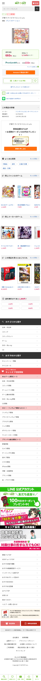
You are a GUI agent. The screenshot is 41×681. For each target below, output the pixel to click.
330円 (30, 304)
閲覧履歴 (28, 679)
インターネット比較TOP (10, 573)
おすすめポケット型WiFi (10, 577)
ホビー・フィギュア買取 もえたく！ (14, 408)
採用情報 (25, 637)
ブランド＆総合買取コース (11, 439)
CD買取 (4, 403)
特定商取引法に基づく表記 (20, 661)
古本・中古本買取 (8, 381)
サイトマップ (20, 651)
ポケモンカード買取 (9, 430)
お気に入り (12, 679)
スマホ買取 (6, 462)
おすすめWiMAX (7, 582)
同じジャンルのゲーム (22, 175)
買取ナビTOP (6, 555)
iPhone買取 (6, 466)
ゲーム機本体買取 (8, 394)
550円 (10, 308)
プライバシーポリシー (26, 641)
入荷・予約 (21, 679)
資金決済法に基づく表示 (26, 647)
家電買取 (5, 444)
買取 (36, 3)
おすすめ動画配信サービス (11, 568)
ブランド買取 (6, 475)
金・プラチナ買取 (8, 480)
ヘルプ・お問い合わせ (9, 604)
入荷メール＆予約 (19, 81)
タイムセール (6, 365)
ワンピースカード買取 (9, 435)
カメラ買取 (6, 448)
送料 (13, 164)
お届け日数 (23, 164)
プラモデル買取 (7, 421)
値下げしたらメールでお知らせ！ (20, 87)
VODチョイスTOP (8, 559)
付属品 (5, 164)
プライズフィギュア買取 (10, 417)
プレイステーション (13, 21)
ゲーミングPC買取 (8, 453)
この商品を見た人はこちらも (22, 257)
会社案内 (16, 637)
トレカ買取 (6, 426)
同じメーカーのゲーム (22, 216)
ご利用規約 (10, 647)
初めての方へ (6, 600)
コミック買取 (6, 385)
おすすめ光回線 (7, 586)
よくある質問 (22, 158)
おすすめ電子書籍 (8, 564)
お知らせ (5, 595)
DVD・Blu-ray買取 (8, 399)
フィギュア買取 (7, 412)
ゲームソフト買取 (8, 390)
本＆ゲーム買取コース (9, 376)
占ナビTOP (6, 591)
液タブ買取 (6, 457)
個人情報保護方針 (10, 644)
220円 (10, 304)
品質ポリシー (11, 641)
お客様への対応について (28, 644)
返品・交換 (6, 168)
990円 (30, 308)
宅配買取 (12, 623)
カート (37, 679)
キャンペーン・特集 (9, 361)
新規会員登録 (32, 623)
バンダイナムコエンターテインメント (27, 111)
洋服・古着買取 (7, 471)
